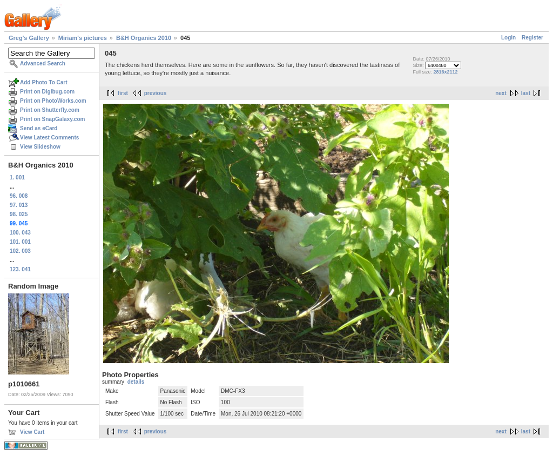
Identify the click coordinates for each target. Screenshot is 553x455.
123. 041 (20, 269)
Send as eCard (38, 128)
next (501, 93)
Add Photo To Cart (44, 82)
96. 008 (19, 196)
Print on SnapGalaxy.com (52, 119)
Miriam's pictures (82, 38)
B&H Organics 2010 (143, 38)
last (525, 93)
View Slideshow (40, 147)
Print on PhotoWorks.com (53, 101)
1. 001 (17, 177)
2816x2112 (445, 72)
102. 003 (20, 251)
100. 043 (20, 233)
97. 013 (19, 205)
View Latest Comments (49, 137)
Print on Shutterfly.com (49, 110)
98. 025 (19, 214)
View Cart (32, 432)
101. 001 (20, 242)
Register (532, 38)
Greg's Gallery (29, 38)
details (136, 382)
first (123, 93)
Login (508, 38)
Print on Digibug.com (47, 92)
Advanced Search (42, 63)
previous (155, 93)
